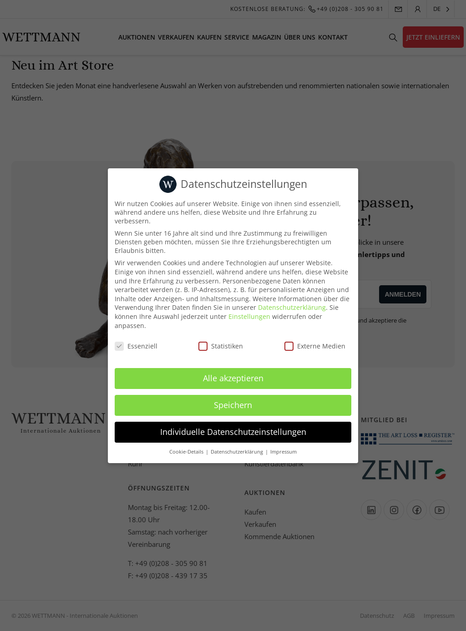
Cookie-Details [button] (187, 452)
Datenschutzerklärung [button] (237, 452)
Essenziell (136, 346)
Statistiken (220, 346)
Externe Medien (314, 346)
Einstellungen (249, 316)
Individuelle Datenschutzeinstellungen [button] (233, 431)
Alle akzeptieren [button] (233, 378)
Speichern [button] (233, 404)
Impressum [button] (283, 452)
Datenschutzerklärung (292, 307)
